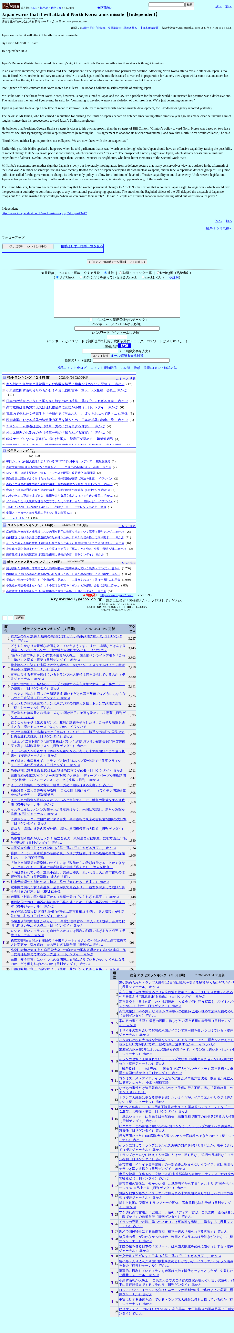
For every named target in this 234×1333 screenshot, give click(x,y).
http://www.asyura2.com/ (116, 602)
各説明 (174, 277)
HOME (33, 7)
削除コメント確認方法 (160, 375)
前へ (228, 6)
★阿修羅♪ (104, 7)
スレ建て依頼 (130, 375)
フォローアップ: (13, 237)
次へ (218, 6)
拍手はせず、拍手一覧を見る (82, 246)
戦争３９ (56, 7)
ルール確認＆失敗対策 (127, 363)
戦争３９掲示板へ (219, 228)
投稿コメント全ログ (72, 375)
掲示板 (44, 7)
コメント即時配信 (104, 375)
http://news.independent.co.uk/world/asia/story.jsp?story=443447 (44, 213)
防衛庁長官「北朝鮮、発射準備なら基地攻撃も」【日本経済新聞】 (121, 27)
